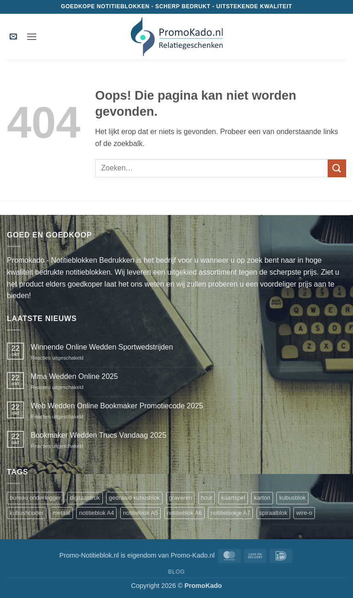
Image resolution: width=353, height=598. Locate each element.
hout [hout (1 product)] (207, 497)
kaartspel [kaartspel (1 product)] (233, 497)
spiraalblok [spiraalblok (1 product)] (273, 512)
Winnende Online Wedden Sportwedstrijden (102, 347)
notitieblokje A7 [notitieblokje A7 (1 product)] (230, 512)
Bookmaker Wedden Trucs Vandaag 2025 (99, 435)
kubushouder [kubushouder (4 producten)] (27, 512)
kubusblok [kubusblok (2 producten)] (292, 497)
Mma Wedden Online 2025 (74, 376)
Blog (176, 572)
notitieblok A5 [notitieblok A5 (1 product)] (140, 512)
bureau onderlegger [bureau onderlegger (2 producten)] (35, 497)
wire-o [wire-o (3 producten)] (304, 512)
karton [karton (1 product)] (262, 497)
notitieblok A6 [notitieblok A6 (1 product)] (184, 512)
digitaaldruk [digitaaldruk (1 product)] (85, 497)
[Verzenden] (337, 168)
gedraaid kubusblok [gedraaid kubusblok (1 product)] (134, 497)
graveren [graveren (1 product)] (180, 497)
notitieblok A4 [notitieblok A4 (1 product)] (96, 512)
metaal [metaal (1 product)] (61, 512)
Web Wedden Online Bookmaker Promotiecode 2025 (117, 406)
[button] (13, 37)
